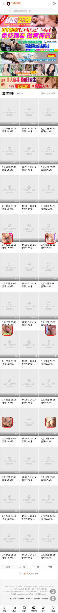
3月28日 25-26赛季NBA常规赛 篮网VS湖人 (48, 480)
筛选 (20, 93)
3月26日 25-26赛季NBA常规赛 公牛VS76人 (48, 557)
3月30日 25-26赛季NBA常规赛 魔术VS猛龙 (29, 286)
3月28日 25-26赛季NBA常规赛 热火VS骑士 (48, 402)
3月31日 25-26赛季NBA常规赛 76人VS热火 (29, 170)
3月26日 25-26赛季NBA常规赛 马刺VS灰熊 (29, 557)
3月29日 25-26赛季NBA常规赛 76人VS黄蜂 (29, 364)
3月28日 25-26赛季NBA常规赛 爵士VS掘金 (29, 402)
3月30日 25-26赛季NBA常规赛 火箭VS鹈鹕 (9, 209)
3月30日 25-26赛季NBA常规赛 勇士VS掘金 (9, 286)
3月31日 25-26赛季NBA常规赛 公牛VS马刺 (9, 170)
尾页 (50, 567)
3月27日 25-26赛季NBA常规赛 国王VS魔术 (9, 557)
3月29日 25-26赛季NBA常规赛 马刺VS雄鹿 (9, 364)
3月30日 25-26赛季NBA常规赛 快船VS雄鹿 (48, 286)
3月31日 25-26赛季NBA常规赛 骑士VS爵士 (48, 170)
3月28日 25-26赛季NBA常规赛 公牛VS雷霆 (9, 519)
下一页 (36, 567)
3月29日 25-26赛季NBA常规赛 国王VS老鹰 (29, 325)
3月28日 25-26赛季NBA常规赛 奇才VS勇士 (29, 480)
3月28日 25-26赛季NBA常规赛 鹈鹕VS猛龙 (9, 402)
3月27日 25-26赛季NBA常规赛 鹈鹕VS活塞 (29, 519)
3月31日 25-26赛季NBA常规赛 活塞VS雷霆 (9, 131)
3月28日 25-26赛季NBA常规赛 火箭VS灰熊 (48, 441)
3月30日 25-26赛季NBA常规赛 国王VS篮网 (48, 248)
